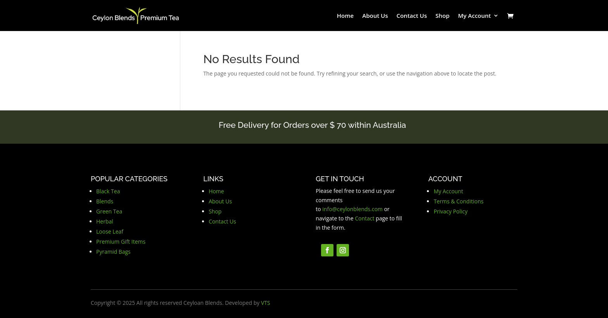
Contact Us (411, 16)
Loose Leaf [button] (109, 231)
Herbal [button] (104, 221)
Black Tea (108, 191)
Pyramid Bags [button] (113, 251)
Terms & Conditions (459, 201)
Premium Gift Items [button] (120, 241)
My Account (474, 16)
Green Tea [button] (109, 211)
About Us (375, 16)
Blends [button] (104, 201)
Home (345, 16)
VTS (265, 302)
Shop (442, 16)
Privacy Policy (450, 211)
